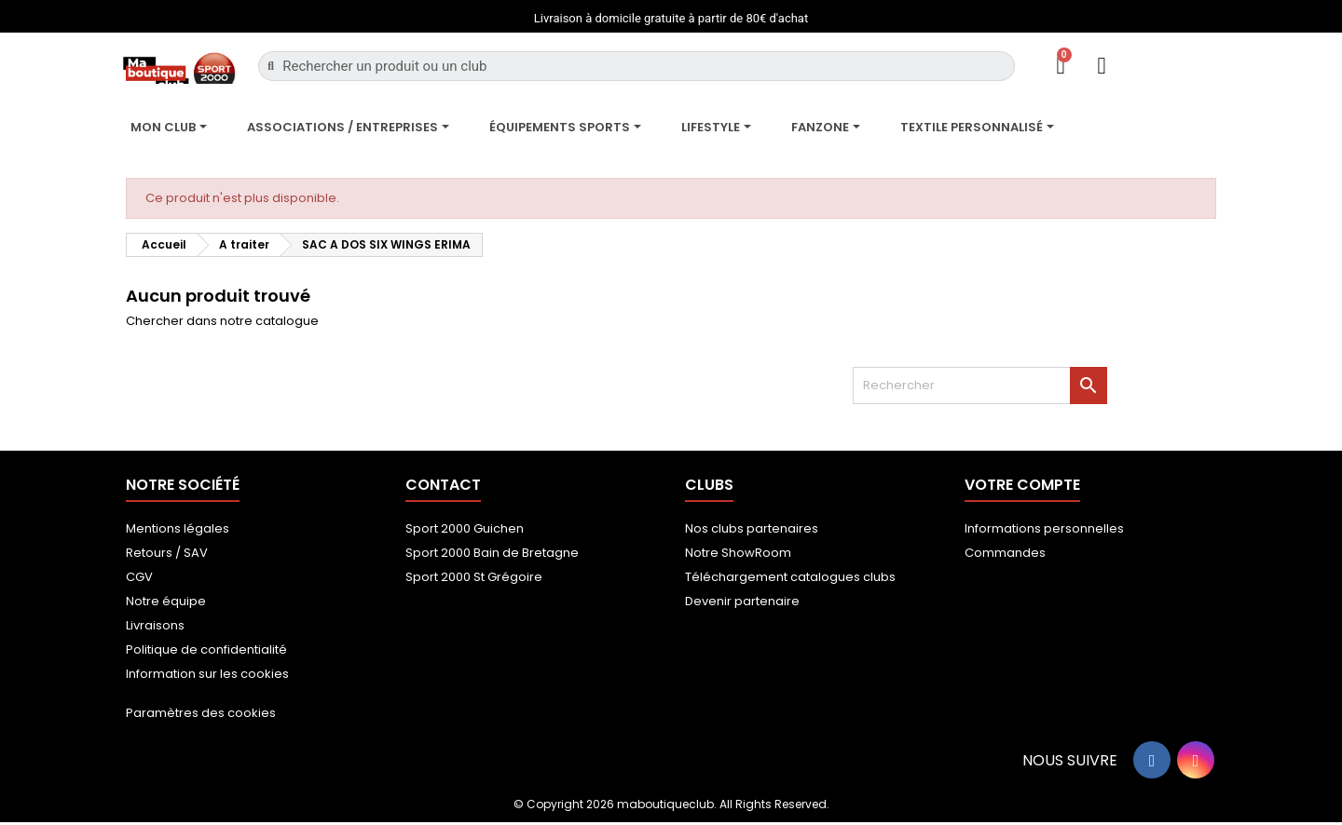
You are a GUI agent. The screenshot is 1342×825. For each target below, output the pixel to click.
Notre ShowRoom (738, 552)
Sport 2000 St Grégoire (473, 577)
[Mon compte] (1102, 65)
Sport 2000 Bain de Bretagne (492, 552)
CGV (139, 577)
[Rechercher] (980, 385)
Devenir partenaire (742, 601)
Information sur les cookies (207, 674)
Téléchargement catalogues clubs (790, 577)
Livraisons (155, 625)
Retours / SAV (167, 552)
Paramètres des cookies (201, 713)
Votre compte (1022, 484)
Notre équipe (166, 601)
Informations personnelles (1044, 528)
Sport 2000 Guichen (464, 528)
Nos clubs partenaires (751, 528)
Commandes (1005, 552)
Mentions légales (177, 528)
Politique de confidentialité (206, 649)
